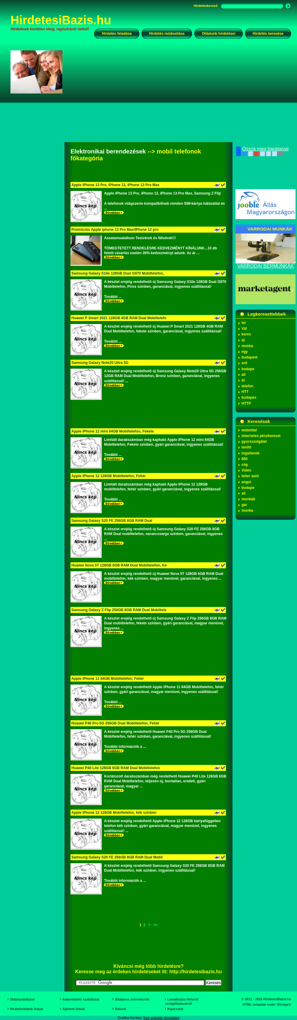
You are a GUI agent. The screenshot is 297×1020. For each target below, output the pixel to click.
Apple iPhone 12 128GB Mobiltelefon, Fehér (108, 476)
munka (247, 346)
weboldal (249, 430)
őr (243, 380)
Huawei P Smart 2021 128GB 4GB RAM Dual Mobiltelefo (118, 318)
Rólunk (120, 1009)
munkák (248, 499)
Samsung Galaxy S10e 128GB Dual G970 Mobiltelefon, (117, 273)
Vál (244, 328)
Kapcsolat (175, 1009)
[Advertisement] (157, 100)
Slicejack (284, 1004)
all (243, 375)
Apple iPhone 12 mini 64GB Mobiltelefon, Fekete (112, 431)
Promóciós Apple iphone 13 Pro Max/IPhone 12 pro (114, 229)
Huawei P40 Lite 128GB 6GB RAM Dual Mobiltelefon (115, 768)
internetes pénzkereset (261, 436)
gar (244, 505)
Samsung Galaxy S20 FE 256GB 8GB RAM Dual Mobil (117, 857)
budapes (249, 397)
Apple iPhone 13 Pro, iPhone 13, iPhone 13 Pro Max (115, 185)
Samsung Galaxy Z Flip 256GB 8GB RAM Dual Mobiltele (118, 610)
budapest (249, 357)
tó (243, 340)
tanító (246, 447)
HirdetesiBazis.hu (60, 20)
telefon (247, 386)
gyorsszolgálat (254, 441)
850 (245, 459)
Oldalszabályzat (22, 999)
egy (245, 351)
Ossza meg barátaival (262, 149)
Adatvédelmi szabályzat (81, 999)
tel (244, 323)
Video (246, 470)
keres (246, 334)
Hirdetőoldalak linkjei (26, 1009)
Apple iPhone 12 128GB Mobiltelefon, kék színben (113, 812)
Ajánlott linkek (73, 1009)
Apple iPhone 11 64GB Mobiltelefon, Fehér (107, 679)
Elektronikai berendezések (108, 151)
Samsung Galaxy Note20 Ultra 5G (99, 363)
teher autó (250, 476)
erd (244, 363)
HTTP (246, 403)
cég (245, 464)
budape (248, 369)
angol (246, 482)
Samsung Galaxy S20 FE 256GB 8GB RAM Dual (111, 521)
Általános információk (132, 999)
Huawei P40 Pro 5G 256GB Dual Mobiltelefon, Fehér (115, 723)
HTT (245, 392)
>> (156, 925)
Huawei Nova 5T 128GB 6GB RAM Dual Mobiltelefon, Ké (118, 565)
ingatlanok (251, 453)
